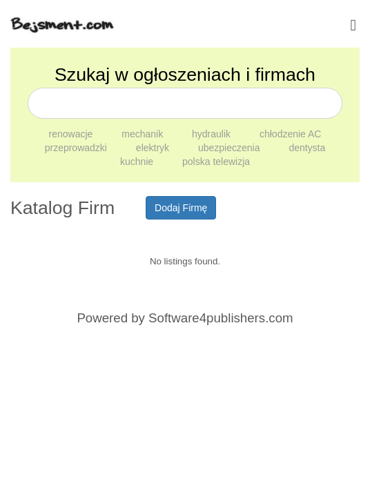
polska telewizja (216, 161)
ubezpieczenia (230, 147)
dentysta (307, 147)
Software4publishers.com (220, 318)
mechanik (143, 133)
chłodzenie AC (291, 133)
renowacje (72, 133)
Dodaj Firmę (181, 207)
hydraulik (212, 133)
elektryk (154, 147)
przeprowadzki (77, 147)
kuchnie (138, 161)
